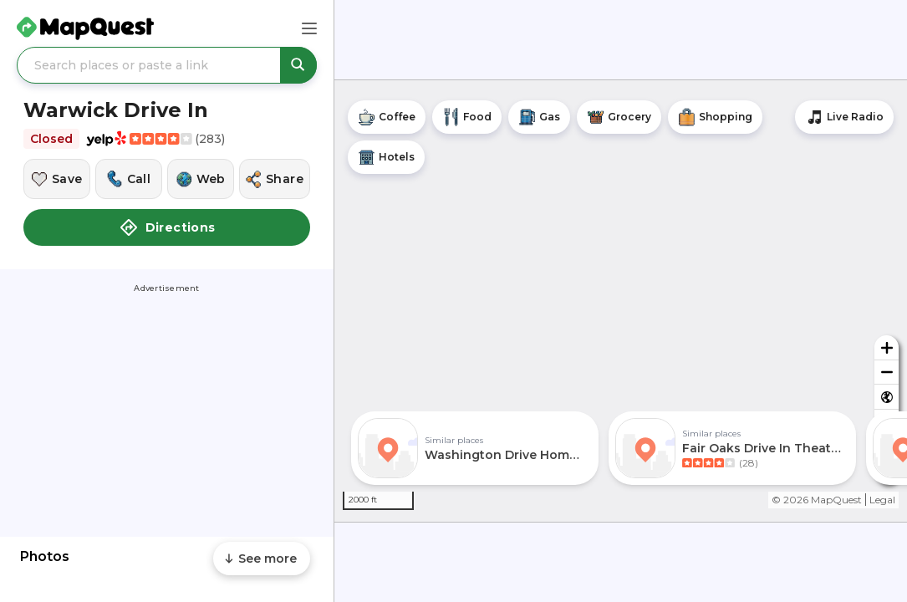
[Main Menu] (309, 28)
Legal (882, 499)
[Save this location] (56, 179)
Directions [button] (167, 227)
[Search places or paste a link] (167, 65)
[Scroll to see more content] (261, 558)
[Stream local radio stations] (844, 117)
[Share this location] (274, 179)
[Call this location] (128, 179)
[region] (620, 301)
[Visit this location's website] (200, 179)
